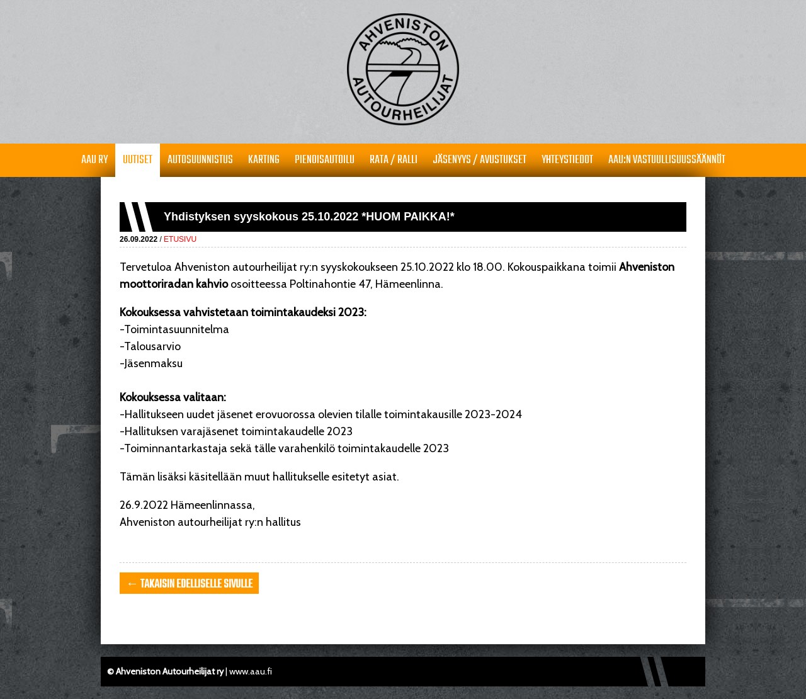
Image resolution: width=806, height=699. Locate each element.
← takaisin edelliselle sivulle (189, 585)
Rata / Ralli (393, 160)
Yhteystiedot (567, 160)
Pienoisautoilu (325, 160)
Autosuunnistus (200, 160)
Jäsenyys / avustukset (479, 160)
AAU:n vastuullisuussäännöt (666, 160)
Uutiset (137, 160)
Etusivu (180, 239)
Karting (264, 160)
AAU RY (94, 160)
